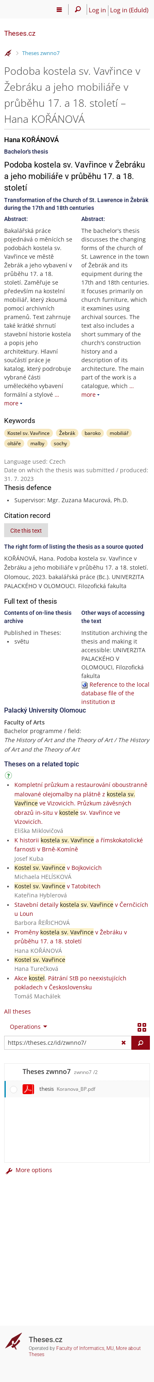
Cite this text (26, 530)
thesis (67, 1088)
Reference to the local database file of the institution (115, 693)
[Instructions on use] (9, 776)
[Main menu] (59, 9)
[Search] (78, 9)
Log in (97, 10)
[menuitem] (26, 1027)
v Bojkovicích (58, 868)
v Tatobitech (57, 886)
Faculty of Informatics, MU (85, 1348)
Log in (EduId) (129, 10)
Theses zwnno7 (41, 53)
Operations (25, 1026)
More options (28, 1170)
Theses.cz (19, 33)
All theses (17, 1011)
